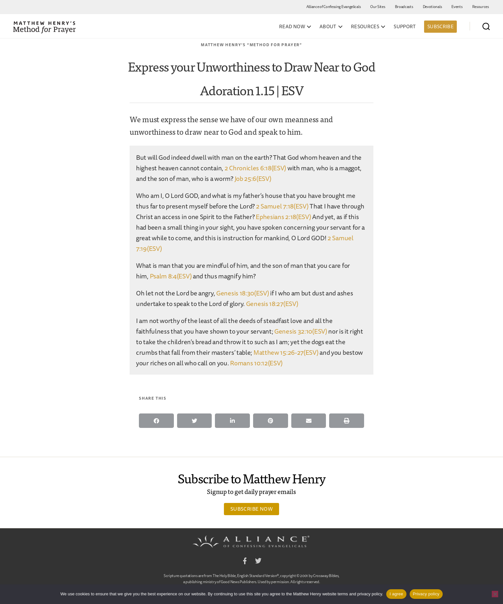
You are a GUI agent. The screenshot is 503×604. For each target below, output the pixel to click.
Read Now (292, 27)
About (328, 27)
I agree (396, 593)
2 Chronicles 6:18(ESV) (255, 168)
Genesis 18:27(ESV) (272, 304)
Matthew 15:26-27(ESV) (286, 352)
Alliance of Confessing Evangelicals (333, 7)
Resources (480, 7)
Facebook (245, 561)
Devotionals (432, 7)
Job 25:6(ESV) (252, 178)
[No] (495, 594)
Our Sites (377, 7)
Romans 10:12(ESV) (256, 363)
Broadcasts (404, 7)
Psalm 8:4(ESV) (171, 276)
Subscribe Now (251, 509)
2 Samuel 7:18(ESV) (282, 206)
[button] (156, 420)
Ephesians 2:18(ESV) (283, 217)
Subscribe (440, 26)
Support (405, 27)
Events (456, 7)
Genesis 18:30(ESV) (242, 293)
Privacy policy (426, 593)
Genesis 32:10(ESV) (300, 331)
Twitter (258, 561)
